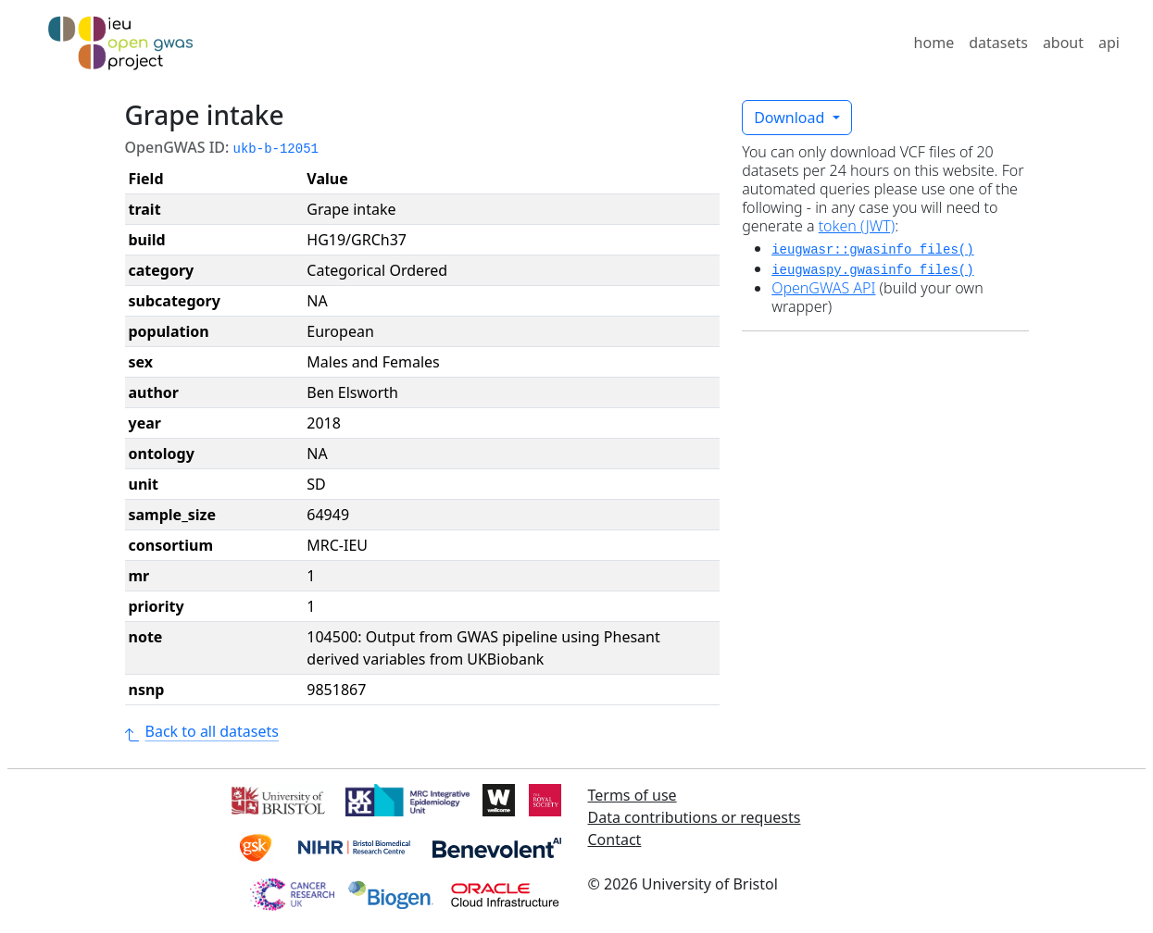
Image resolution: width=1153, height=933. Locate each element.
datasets (998, 42)
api (1109, 42)
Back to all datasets (202, 731)
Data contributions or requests (694, 817)
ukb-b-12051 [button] (276, 149)
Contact (615, 839)
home (934, 42)
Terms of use (632, 795)
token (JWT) (857, 226)
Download (791, 117)
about (1063, 42)
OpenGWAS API (823, 288)
